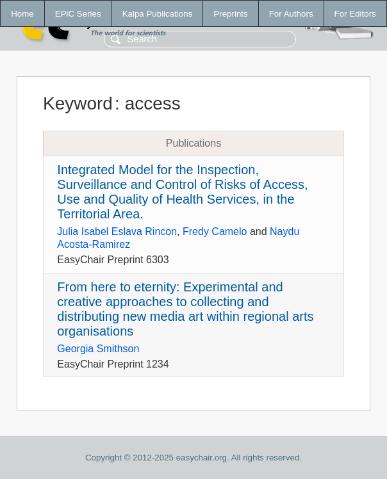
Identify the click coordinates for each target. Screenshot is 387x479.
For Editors (355, 14)
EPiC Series (78, 14)
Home (22, 14)
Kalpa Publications (157, 14)
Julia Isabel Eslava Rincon (117, 231)
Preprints (230, 14)
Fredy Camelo (215, 231)
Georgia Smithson (98, 348)
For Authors (291, 14)
